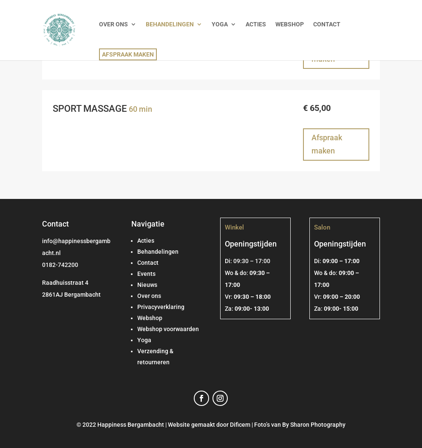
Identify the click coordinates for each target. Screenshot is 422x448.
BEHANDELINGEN (170, 24)
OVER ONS (113, 24)
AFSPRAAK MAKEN (128, 54)
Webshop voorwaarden (168, 329)
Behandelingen (157, 251)
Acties (145, 240)
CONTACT (326, 24)
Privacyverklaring (160, 306)
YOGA (220, 24)
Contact (148, 262)
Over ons (149, 295)
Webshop (149, 318)
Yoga (144, 340)
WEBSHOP (289, 24)
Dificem (240, 424)
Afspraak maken (327, 144)
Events (146, 273)
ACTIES (256, 24)
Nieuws (147, 284)
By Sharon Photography (314, 424)
